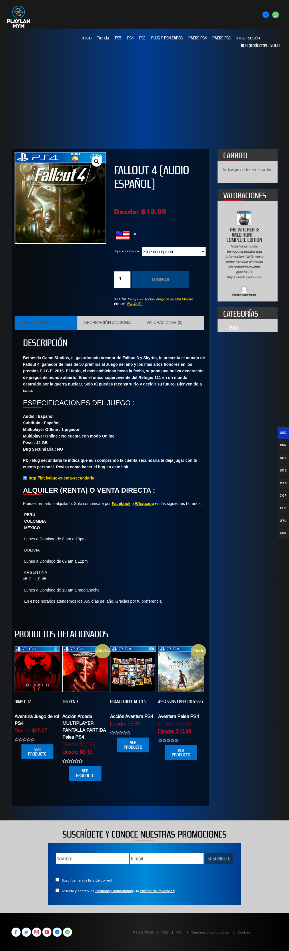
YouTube (46, 932)
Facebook (121, 503)
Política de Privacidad (157, 891)
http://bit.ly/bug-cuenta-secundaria (61, 478)
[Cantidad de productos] (122, 279)
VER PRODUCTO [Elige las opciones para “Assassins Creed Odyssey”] (181, 753)
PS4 (130, 38)
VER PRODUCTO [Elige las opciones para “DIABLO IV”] (37, 752)
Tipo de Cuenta (126, 251)
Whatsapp (144, 503)
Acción (150, 299)
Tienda (103, 38)
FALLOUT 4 (135, 304)
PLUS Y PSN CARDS (167, 38)
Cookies (244, 932)
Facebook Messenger (57, 932)
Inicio (86, 38)
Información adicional (108, 323)
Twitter (26, 932)
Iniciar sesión (248, 38)
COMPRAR (160, 279)
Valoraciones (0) (164, 323)
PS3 (142, 38)
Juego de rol (165, 299)
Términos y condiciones (114, 891)
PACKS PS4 (197, 38)
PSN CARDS (143, 932)
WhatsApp (67, 932)
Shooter (187, 299)
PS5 (118, 38)
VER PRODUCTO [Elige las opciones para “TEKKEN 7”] (85, 773)
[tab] (46, 323)
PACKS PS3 (221, 38)
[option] (248, 254)
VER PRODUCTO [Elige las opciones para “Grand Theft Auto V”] (133, 745)
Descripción (33, 323)
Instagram (36, 932)
